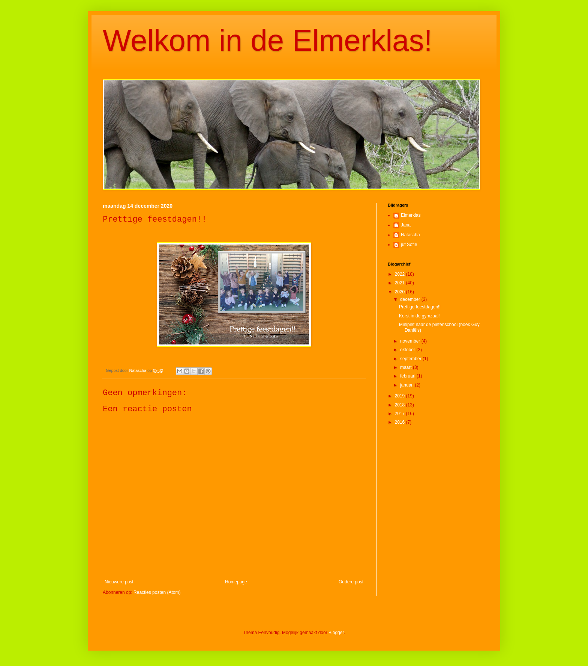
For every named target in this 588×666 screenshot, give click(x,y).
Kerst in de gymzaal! (419, 316)
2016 (400, 422)
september (411, 358)
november (411, 341)
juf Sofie (409, 244)
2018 (400, 405)
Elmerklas (411, 215)
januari (407, 385)
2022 (400, 274)
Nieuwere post (119, 581)
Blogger (336, 632)
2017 (400, 413)
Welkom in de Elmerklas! (267, 40)
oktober (408, 349)
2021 (400, 282)
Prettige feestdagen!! (420, 307)
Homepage (236, 581)
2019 (400, 396)
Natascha (410, 234)
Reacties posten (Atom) (157, 592)
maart (406, 367)
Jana (406, 225)
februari (408, 376)
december (411, 299)
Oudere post (351, 581)
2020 (400, 291)
